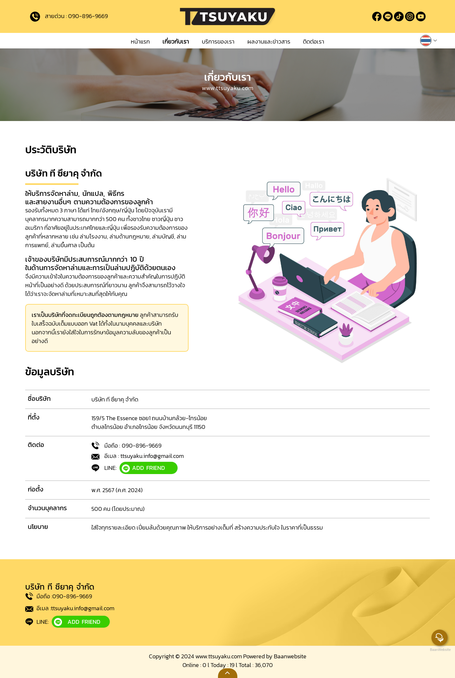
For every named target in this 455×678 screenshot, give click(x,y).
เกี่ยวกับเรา (175, 41)
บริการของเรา (218, 41)
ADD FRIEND (143, 467)
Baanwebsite (290, 656)
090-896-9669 (88, 15)
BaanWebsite (440, 650)
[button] (429, 39)
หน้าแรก (140, 41)
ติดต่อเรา (313, 41)
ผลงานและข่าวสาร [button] (268, 41)
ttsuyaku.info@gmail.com (152, 455)
